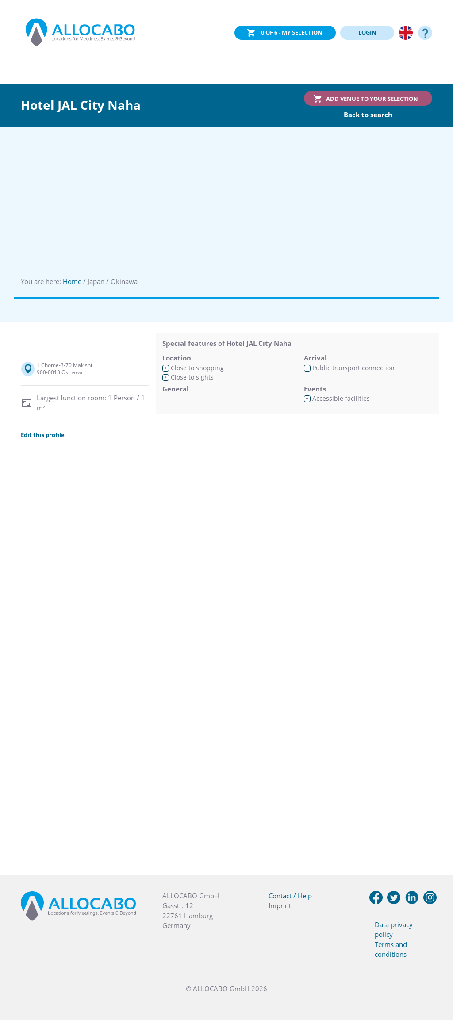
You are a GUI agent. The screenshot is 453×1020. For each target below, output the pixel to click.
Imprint (280, 905)
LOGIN (367, 32)
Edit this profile (43, 435)
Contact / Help (290, 895)
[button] (435, 976)
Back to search (368, 114)
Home (72, 281)
